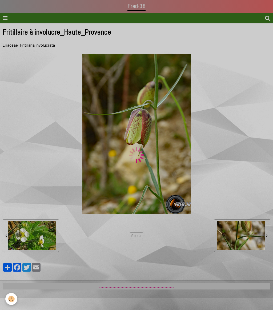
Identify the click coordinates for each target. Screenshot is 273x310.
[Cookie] (11, 299)
